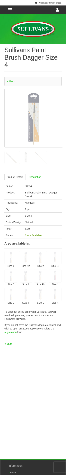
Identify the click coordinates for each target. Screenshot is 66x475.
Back (11, 81)
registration (10, 332)
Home (12, 472)
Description (35, 177)
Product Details (15, 177)
